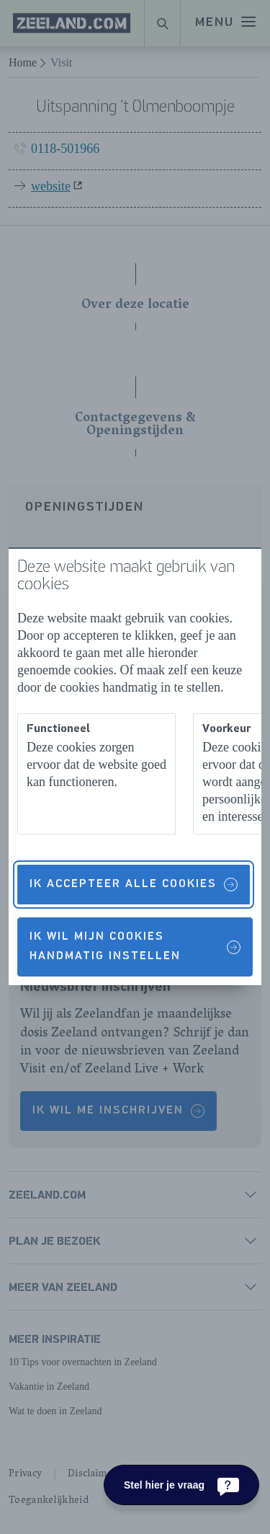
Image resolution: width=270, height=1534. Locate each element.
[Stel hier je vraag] (181, 1485)
